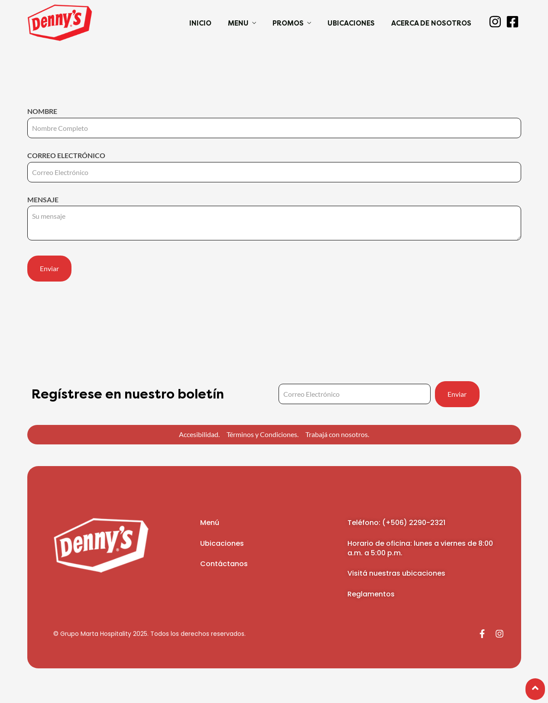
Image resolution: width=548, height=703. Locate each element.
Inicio (200, 23)
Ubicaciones (351, 23)
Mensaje (274, 218)
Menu (238, 23)
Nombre (274, 119)
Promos (288, 23)
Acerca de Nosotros (431, 23)
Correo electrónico (274, 163)
